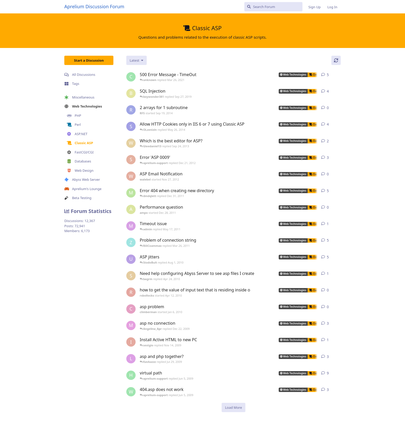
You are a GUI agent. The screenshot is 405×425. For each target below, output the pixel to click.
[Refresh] (336, 60)
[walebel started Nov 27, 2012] (131, 176)
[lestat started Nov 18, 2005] (131, 358)
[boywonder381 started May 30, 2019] (131, 93)
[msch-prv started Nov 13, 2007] (131, 193)
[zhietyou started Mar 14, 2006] (131, 242)
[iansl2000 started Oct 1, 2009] (131, 342)
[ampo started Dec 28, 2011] (131, 209)
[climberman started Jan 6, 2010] (131, 309)
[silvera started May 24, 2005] (131, 275)
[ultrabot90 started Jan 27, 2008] (131, 259)
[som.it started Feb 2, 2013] (131, 126)
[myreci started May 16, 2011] (131, 226)
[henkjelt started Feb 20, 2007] (131, 375)
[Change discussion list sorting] (136, 60)
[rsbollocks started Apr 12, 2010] (131, 292)
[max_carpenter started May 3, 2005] (131, 325)
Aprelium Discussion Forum (94, 6)
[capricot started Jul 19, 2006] (131, 76)
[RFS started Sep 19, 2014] (131, 110)
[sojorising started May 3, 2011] (131, 159)
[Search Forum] (273, 6)
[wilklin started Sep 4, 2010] (131, 143)
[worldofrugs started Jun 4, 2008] (131, 391)
